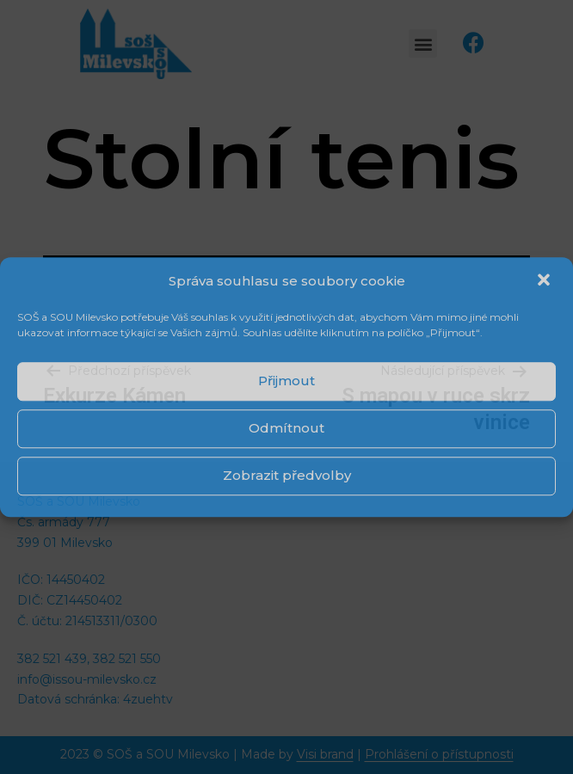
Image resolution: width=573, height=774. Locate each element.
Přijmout (286, 380)
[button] (545, 281)
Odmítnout (286, 428)
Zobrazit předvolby (287, 475)
